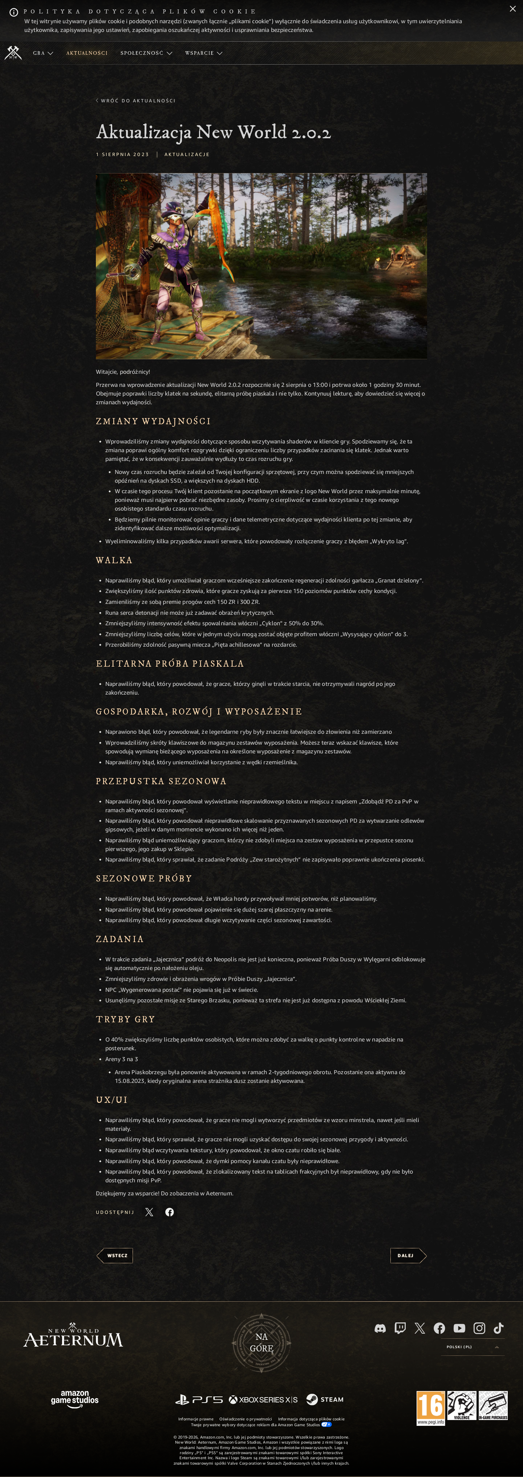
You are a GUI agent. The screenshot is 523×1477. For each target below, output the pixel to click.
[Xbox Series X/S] (263, 1400)
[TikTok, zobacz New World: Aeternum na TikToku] (499, 1328)
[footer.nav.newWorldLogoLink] (73, 1335)
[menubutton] (473, 1347)
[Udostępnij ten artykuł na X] (149, 1212)
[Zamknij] (513, 9)
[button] (261, 266)
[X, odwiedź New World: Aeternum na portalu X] (419, 1328)
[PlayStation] (199, 1400)
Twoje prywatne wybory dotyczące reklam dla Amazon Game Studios (261, 1424)
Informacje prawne (196, 1418)
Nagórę (261, 1343)
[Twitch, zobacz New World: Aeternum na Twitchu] (400, 1328)
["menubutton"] (43, 53)
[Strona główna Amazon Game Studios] (74, 1400)
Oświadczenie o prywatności (245, 1418)
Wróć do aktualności (138, 100)
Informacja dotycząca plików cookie (311, 1418)
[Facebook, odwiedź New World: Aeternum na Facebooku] (439, 1328)
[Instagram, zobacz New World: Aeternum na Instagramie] (479, 1328)
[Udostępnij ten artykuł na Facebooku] (169, 1212)
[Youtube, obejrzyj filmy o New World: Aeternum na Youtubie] (459, 1328)
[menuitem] (43, 53)
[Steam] (325, 1400)
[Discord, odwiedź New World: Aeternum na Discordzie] (380, 1328)
